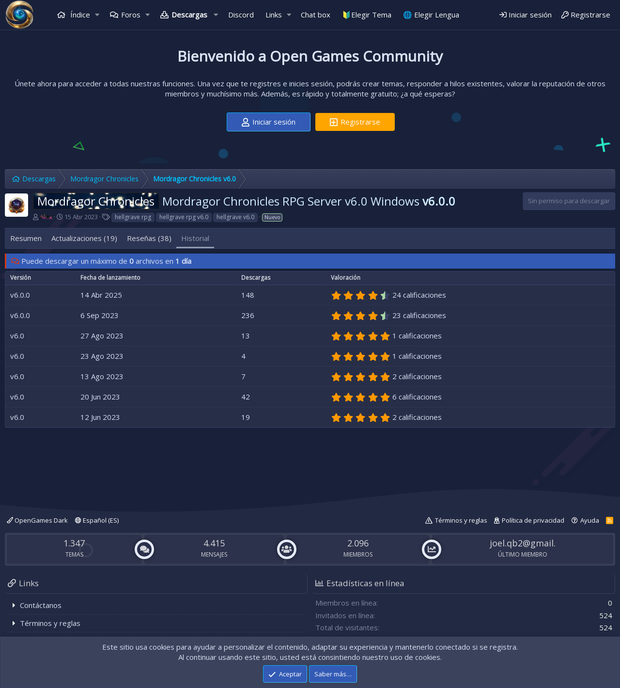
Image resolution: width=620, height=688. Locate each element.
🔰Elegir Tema (366, 14)
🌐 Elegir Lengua (431, 14)
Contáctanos (41, 605)
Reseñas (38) (149, 238)
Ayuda (589, 520)
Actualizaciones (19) (84, 238)
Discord (241, 14)
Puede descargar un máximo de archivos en (106, 261)
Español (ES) (97, 520)
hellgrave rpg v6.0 (183, 217)
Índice (79, 14)
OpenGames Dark (37, 520)
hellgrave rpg (133, 217)
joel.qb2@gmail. (523, 543)
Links (273, 14)
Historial (195, 238)
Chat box (315, 14)
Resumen (26, 238)
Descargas (189, 14)
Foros (130, 14)
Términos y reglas (461, 520)
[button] (97, 15)
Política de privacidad (533, 520)
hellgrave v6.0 (235, 217)
